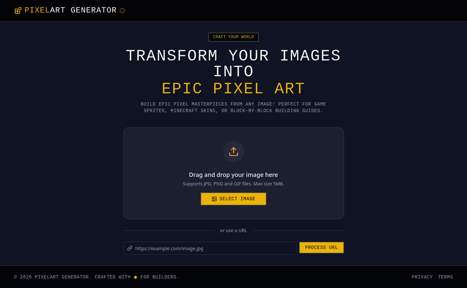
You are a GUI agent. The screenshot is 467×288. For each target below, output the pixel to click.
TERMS (445, 277)
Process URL (321, 247)
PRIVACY (422, 277)
